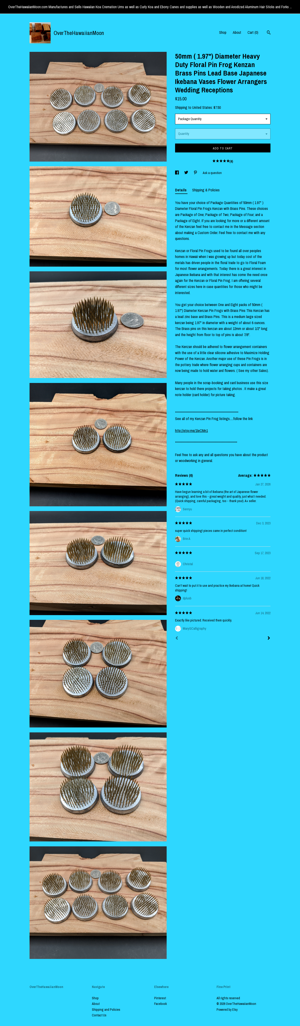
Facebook (160, 1004)
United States (202, 107)
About (237, 32)
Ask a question (212, 173)
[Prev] (176, 638)
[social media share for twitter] (186, 173)
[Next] (268, 638)
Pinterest (160, 998)
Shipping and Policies (106, 1009)
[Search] (268, 33)
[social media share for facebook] (177, 173)
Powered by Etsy (227, 1009)
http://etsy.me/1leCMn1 (191, 430)
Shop (222, 32)
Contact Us (99, 1015)
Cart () (253, 32)
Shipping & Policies (206, 190)
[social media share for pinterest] (196, 173)
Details (181, 190)
